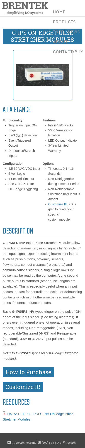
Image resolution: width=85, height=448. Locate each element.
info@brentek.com (24, 442)
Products (64, 21)
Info (58, 31)
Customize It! (57, 204)
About (60, 41)
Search (71, 442)
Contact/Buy (68, 51)
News (74, 31)
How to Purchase (28, 372)
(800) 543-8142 (51, 442)
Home (59, 11)
